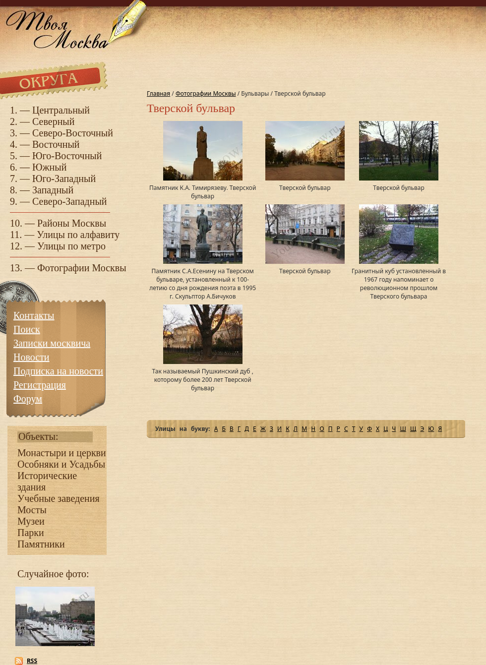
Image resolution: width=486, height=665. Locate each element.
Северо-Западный (69, 201)
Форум (27, 398)
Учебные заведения (58, 498)
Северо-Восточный (72, 132)
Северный (53, 121)
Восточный (56, 144)
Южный (49, 167)
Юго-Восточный (67, 155)
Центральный (61, 110)
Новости (31, 357)
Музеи (31, 521)
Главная (158, 93)
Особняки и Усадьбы (61, 464)
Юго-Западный (64, 178)
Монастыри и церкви (61, 452)
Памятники (41, 544)
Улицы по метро (71, 246)
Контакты (34, 315)
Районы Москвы (71, 223)
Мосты (32, 509)
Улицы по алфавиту (78, 234)
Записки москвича (51, 343)
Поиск (26, 329)
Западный (52, 189)
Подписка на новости (58, 370)
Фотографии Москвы (81, 267)
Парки (30, 532)
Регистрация (39, 384)
